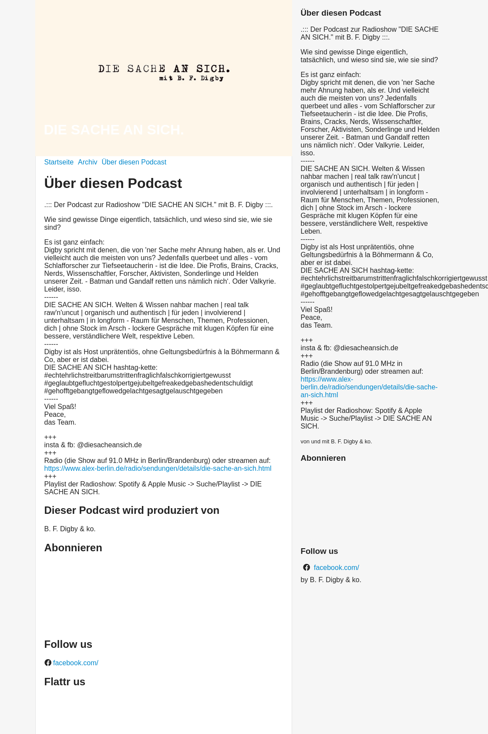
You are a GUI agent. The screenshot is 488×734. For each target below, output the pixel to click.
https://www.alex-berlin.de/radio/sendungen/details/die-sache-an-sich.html (158, 468)
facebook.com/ (75, 663)
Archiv (87, 162)
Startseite (59, 162)
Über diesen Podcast (134, 162)
